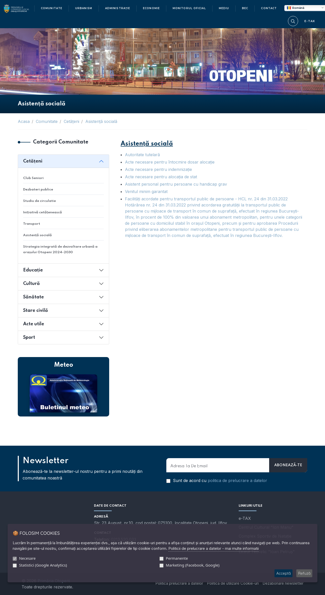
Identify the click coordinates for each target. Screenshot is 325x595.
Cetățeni (71, 121)
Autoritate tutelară (142, 154)
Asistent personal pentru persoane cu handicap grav (176, 184)
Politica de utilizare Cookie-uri (233, 583)
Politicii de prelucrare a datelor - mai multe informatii (213, 548)
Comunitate (47, 121)
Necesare (27, 558)
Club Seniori (33, 178)
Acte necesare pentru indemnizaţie (158, 169)
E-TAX (309, 21)
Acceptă (283, 573)
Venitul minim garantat (146, 191)
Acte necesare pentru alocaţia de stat (161, 176)
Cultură (31, 283)
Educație (33, 270)
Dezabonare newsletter (283, 583)
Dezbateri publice (38, 189)
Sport (29, 337)
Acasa (24, 121)
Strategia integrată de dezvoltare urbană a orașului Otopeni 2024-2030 (60, 249)
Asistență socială (101, 121)
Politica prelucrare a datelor (179, 583)
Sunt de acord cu (216, 480)
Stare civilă (35, 310)
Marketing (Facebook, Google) (192, 565)
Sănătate (33, 297)
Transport (31, 224)
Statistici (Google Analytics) (43, 565)
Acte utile (33, 324)
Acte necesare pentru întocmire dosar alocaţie (170, 162)
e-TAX (245, 518)
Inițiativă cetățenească (42, 212)
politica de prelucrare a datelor (237, 480)
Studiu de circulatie (39, 201)
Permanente (177, 558)
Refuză (304, 573)
